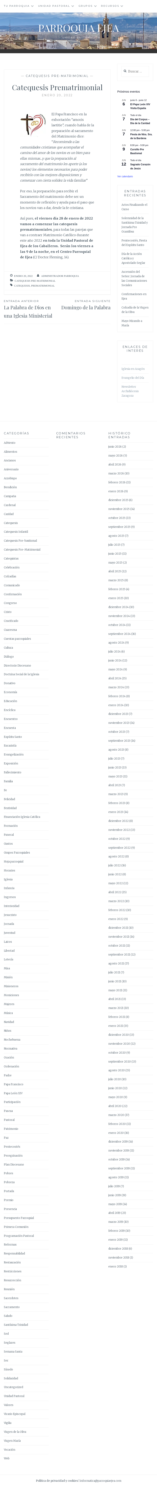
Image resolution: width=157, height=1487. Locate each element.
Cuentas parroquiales (17, 639)
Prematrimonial (43, 285)
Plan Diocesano (14, 1164)
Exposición (11, 763)
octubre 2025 (116, 518)
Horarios (9, 870)
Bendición (10, 487)
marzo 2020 (116, 1115)
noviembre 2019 (118, 1150)
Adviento (9, 443)
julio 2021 (114, 972)
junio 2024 (115, 660)
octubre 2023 (116, 732)
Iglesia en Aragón (133, 369)
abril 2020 (115, 1106)
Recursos (110, 5)
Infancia (9, 888)
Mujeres (9, 1004)
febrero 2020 (117, 1124)
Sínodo (8, 1369)
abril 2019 (114, 1213)
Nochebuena (12, 1039)
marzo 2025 (116, 580)
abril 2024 (114, 678)
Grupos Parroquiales (17, 852)
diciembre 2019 (118, 1141)
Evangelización (14, 754)
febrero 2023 (116, 803)
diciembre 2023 (118, 714)
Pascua (8, 1111)
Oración (9, 1057)
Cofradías (10, 576)
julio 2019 (114, 1186)
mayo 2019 (115, 1204)
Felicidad (9, 799)
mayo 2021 (115, 990)
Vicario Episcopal (14, 1414)
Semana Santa (13, 1351)
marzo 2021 (115, 1008)
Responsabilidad (14, 1253)
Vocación (9, 1449)
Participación (12, 1102)
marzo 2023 (116, 794)
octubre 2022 (117, 839)
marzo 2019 (115, 1222)
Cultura (8, 647)
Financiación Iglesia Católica (22, 817)
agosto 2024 (116, 642)
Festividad (10, 808)
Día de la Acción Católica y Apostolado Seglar (133, 258)
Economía (10, 692)
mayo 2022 (115, 883)
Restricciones (13, 1271)
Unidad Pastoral (54, 5)
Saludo (8, 1316)
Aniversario (11, 469)
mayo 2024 (115, 669)
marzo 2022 (116, 901)
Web (7, 1458)
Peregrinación (13, 1155)
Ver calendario (125, 176)
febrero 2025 (116, 589)
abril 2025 (114, 571)
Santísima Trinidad (16, 1325)
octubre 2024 (117, 625)
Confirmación (13, 594)
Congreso (10, 603)
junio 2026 (115, 446)
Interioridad (11, 906)
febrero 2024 (117, 696)
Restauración (12, 1262)
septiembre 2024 (119, 634)
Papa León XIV (13, 1093)
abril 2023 (114, 785)
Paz (6, 1138)
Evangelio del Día (133, 378)
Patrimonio (11, 1129)
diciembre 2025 (118, 500)
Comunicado (12, 585)
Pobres (8, 1173)
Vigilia (7, 1423)
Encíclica (9, 710)
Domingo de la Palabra (84, 305)
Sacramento (12, 1307)
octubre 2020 (117, 1052)
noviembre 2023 (118, 723)
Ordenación (11, 1066)
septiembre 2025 (119, 527)
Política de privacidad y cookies (57, 1481)
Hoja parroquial (13, 861)
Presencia (10, 1209)
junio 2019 (114, 1195)
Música (8, 1013)
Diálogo (9, 656)
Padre (8, 1075)
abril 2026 (114, 464)
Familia (8, 781)
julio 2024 (114, 651)
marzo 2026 (116, 473)
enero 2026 (116, 491)
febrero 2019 (116, 1231)
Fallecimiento (12, 772)
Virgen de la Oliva (15, 1432)
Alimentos (10, 451)
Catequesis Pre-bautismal (20, 540)
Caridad (9, 514)
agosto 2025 (116, 536)
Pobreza (9, 1182)
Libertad (9, 950)
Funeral (9, 835)
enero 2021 (115, 1026)
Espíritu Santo (13, 737)
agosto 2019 (116, 1177)
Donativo (9, 683)
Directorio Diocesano (17, 665)
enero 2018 (115, 1266)
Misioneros (11, 986)
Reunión (9, 1289)
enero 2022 (116, 919)
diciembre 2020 (118, 1035)
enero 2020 (116, 1133)
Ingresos (10, 897)
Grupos (85, 5)
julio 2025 (114, 545)
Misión (8, 977)
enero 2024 (116, 705)
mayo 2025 (115, 562)
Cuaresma (10, 630)
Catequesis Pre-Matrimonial (57, 76)
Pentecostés (12, 1146)
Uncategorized (13, 1387)
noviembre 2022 (119, 830)
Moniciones (11, 995)
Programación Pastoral (19, 1236)
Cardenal (10, 505)
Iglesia (8, 879)
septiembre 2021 (119, 954)
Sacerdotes (11, 1298)
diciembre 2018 (118, 1248)
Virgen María (12, 1441)
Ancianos (10, 460)
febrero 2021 (116, 1017)
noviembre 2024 (119, 616)
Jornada (9, 924)
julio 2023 (114, 758)
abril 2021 (114, 999)
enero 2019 (115, 1239)
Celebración (11, 567)
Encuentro (11, 719)
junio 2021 (114, 981)
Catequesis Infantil (16, 532)
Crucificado (11, 621)
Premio (8, 1200)
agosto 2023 (116, 749)
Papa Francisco (13, 1084)
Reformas (10, 1244)
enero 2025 (115, 598)
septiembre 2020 (119, 1061)
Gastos (8, 843)
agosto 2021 (116, 963)
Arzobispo (10, 478)
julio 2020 (114, 1079)
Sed (6, 1333)
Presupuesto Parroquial (19, 1218)
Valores (8, 1405)
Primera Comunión (16, 1227)
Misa (7, 968)
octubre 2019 (116, 1159)
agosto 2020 (116, 1070)
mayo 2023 (115, 776)
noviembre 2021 (118, 936)
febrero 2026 (117, 482)
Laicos (8, 942)
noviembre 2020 (119, 1043)
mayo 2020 (115, 1097)
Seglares (9, 1342)
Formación (11, 826)
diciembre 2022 (118, 821)
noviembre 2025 (119, 509)
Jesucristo (10, 915)
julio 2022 (114, 865)
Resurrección (12, 1280)
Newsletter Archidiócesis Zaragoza (130, 391)
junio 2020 (115, 1088)
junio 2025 (115, 553)
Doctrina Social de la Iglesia (21, 674)
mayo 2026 (115, 455)
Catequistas (11, 558)
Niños (7, 1030)
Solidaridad (11, 1378)
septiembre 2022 (119, 848)
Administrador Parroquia (60, 276)
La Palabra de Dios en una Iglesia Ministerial (30, 309)
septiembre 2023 (119, 740)
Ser (6, 1360)
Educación (10, 701)
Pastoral (9, 1120)
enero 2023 (115, 812)
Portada (9, 1191)
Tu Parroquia (17, 5)
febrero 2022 (117, 910)
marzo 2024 (116, 687)
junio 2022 (115, 874)
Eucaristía (10, 745)
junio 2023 (114, 767)
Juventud (9, 933)
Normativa (10, 1048)
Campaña (10, 496)
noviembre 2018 (118, 1257)
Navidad (9, 1022)
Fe (5, 790)
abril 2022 (114, 892)
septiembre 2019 (119, 1168)
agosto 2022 (116, 856)
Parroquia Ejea (78, 28)
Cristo (8, 612)
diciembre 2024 (118, 607)
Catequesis (22, 285)
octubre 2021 (116, 945)
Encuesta (10, 728)
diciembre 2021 (118, 928)
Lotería (8, 959)
